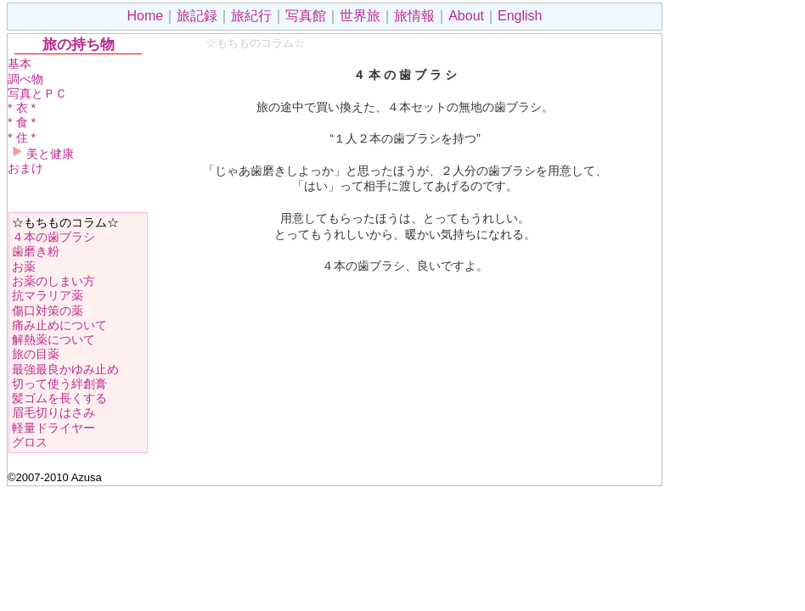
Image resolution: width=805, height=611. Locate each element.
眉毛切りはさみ (53, 412)
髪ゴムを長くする (59, 398)
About (466, 15)
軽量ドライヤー (53, 427)
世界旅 (360, 15)
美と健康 (41, 153)
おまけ (25, 168)
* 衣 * (22, 108)
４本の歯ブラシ (53, 237)
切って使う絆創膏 (59, 383)
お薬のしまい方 (53, 281)
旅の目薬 (35, 354)
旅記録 (197, 15)
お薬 (24, 266)
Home (145, 15)
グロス (30, 442)
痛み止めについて (59, 325)
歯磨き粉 (35, 251)
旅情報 (414, 15)
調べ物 (25, 79)
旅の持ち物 (78, 44)
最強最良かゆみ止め (65, 369)
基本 (19, 63)
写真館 (305, 15)
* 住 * (22, 137)
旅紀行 (251, 15)
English (520, 15)
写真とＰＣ (37, 93)
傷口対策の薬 (47, 310)
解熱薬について (53, 339)
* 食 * (22, 122)
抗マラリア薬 (47, 295)
